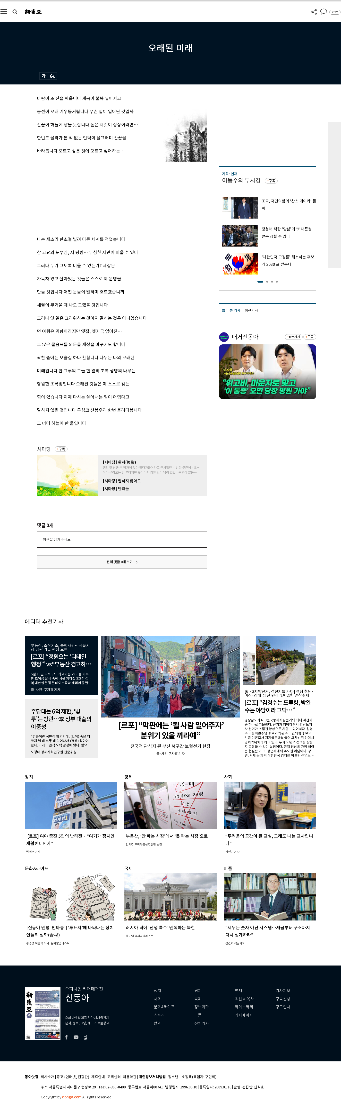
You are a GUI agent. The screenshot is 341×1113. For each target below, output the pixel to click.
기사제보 (283, 990)
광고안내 (283, 1007)
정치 (157, 990)
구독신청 (283, 999)
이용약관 (129, 1077)
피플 (198, 1015)
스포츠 (159, 1015)
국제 (198, 999)
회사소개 (47, 1077)
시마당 (44, 449)
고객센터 (114, 1077)
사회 (157, 999)
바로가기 (294, 337)
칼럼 (157, 1023)
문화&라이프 (164, 1007)
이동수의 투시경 (241, 180)
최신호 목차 (244, 999)
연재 (238, 990)
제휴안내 (98, 1077)
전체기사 (201, 1023)
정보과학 (201, 1007)
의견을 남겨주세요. (57, 539)
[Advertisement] (110, 197)
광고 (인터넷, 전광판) (73, 1077)
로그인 (335, 12)
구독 (62, 449)
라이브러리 (244, 1007)
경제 (198, 990)
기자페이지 (244, 1015)
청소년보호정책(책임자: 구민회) (192, 1077)
